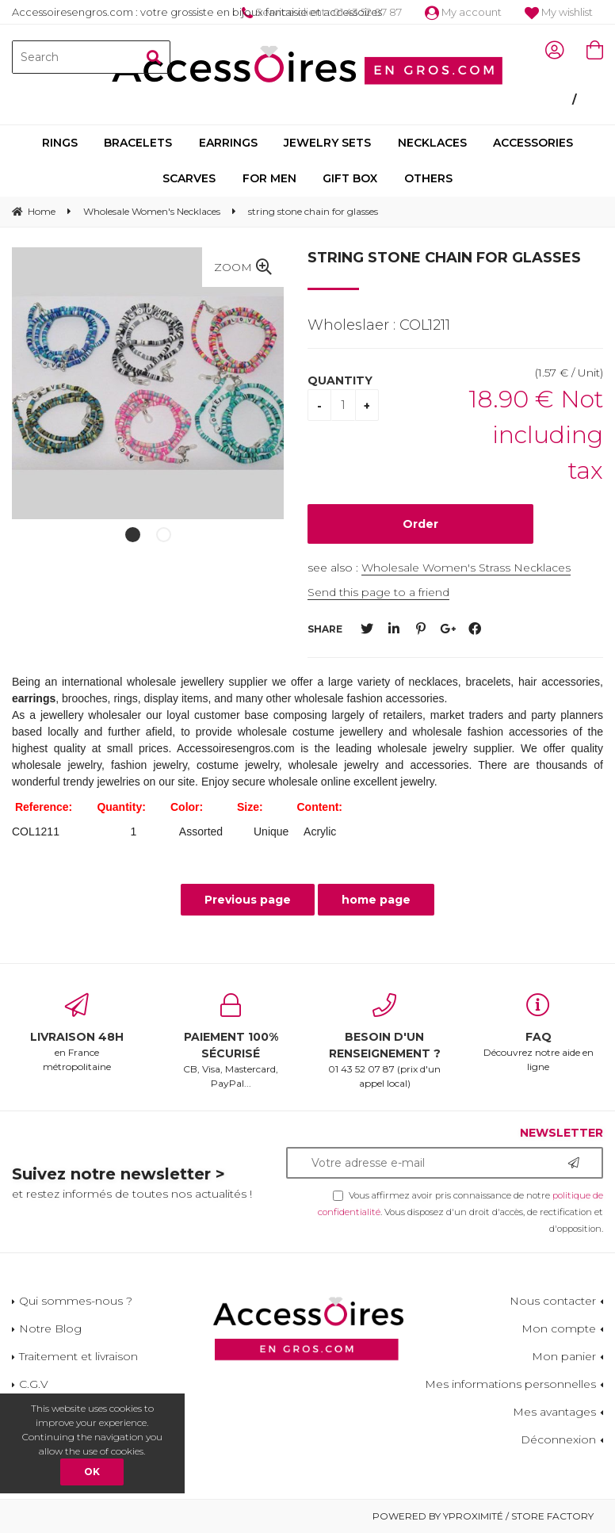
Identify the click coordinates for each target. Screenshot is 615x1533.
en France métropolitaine (77, 1032)
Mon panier (564, 1356)
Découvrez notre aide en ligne (538, 1032)
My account (463, 12)
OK (92, 1472)
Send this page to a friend (378, 592)
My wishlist (559, 12)
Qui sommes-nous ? (75, 1301)
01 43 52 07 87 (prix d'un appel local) (384, 1041)
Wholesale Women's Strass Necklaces (466, 567)
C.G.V (33, 1384)
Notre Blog (50, 1328)
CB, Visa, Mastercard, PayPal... (231, 1041)
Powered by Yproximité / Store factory (483, 1516)
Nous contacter (553, 1301)
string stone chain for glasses (444, 257)
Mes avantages (554, 1412)
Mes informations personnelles (510, 1384)
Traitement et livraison (78, 1356)
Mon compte (558, 1328)
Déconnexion (558, 1439)
